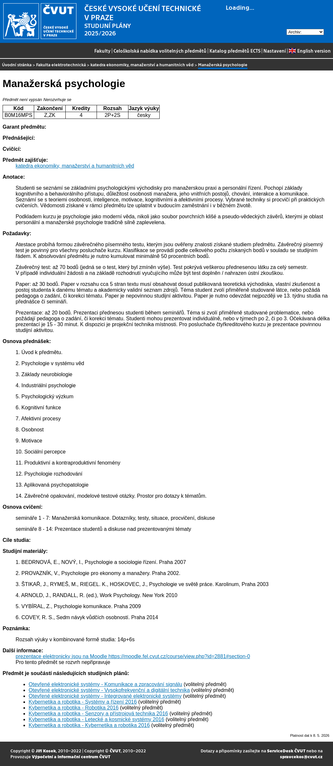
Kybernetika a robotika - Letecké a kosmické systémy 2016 (96, 719)
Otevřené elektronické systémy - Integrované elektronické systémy (105, 696)
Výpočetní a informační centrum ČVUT (71, 756)
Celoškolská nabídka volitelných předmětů (159, 51)
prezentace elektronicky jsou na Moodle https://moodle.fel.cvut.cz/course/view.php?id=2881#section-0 (133, 656)
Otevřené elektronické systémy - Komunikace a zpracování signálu (105, 684)
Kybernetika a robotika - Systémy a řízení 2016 (83, 702)
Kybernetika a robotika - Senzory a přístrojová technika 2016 (98, 713)
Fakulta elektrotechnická (61, 64)
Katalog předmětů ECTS (234, 51)
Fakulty (102, 51)
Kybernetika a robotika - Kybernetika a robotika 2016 (89, 725)
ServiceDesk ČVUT (286, 750)
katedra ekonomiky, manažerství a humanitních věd (141, 64)
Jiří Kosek (46, 750)
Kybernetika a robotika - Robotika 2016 (74, 707)
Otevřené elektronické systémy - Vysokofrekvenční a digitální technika (109, 690)
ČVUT (115, 750)
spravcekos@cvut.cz (301, 756)
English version (309, 51)
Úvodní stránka (17, 64)
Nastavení (274, 51)
